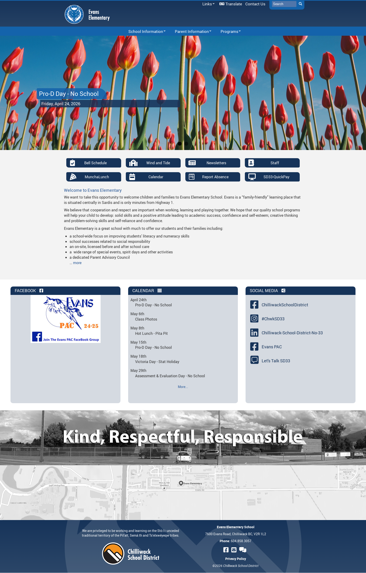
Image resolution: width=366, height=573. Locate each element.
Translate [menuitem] (233, 4)
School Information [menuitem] (144, 32)
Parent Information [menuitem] (190, 32)
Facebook (29, 290)
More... (183, 386)
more (77, 262)
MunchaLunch (97, 176)
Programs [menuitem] (228, 32)
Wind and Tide (158, 162)
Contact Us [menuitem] (255, 4)
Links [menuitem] (208, 4)
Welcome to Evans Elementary (93, 190)
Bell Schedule (95, 162)
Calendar (155, 176)
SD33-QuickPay (276, 176)
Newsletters (216, 162)
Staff (275, 162)
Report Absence (215, 176)
